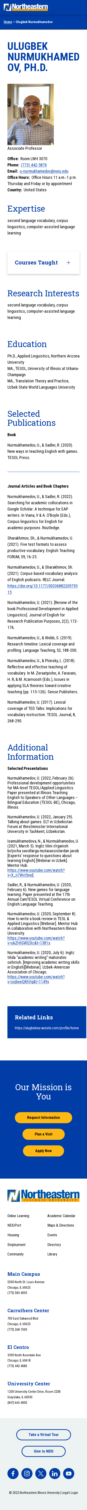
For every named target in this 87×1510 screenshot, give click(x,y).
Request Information (43, 1117)
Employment (16, 1245)
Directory (54, 1245)
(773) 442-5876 (34, 164)
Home (8, 22)
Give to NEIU (43, 1451)
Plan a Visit (43, 1134)
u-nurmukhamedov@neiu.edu (44, 171)
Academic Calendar (61, 1216)
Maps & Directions (60, 1225)
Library (52, 1254)
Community (15, 1254)
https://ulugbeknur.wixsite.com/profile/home (47, 1028)
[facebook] (13, 1473)
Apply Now (43, 1151)
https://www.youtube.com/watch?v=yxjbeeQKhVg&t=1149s (36, 979)
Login (74, 1493)
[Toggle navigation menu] (79, 7)
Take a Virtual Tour (44, 1434)
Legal (65, 1493)
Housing (13, 1235)
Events (52, 1235)
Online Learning (18, 1216)
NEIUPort (14, 1225)
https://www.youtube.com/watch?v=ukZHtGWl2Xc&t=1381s (36, 940)
